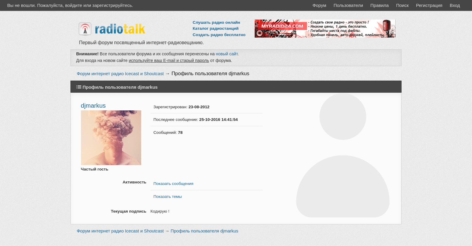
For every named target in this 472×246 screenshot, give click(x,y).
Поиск (402, 5)
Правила (380, 5)
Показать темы (168, 196)
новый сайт (227, 53)
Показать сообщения (173, 183)
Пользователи (348, 5)
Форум (319, 5)
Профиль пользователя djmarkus (211, 73)
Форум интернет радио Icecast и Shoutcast (120, 73)
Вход (455, 5)
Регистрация (429, 5)
